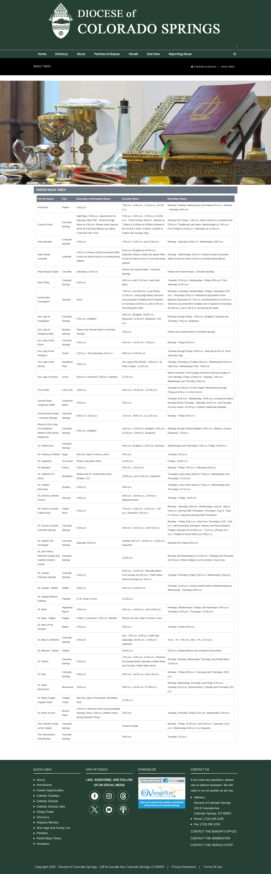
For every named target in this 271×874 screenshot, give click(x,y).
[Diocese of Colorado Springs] (135, 20)
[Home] (192, 66)
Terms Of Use (212, 867)
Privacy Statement (184, 867)
